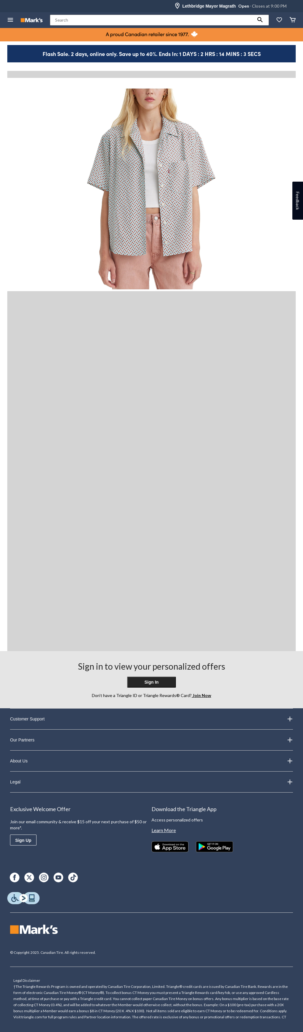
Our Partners (151, 740)
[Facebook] (14, 877)
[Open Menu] (10, 20)
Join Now (201, 695)
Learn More (164, 830)
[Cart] (293, 20)
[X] (29, 877)
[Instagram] (44, 877)
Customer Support (151, 719)
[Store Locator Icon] (177, 6)
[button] (260, 20)
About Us (151, 761)
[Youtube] (58, 877)
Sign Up (23, 840)
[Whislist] (279, 20)
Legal (151, 782)
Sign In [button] (152, 682)
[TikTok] (73, 877)
